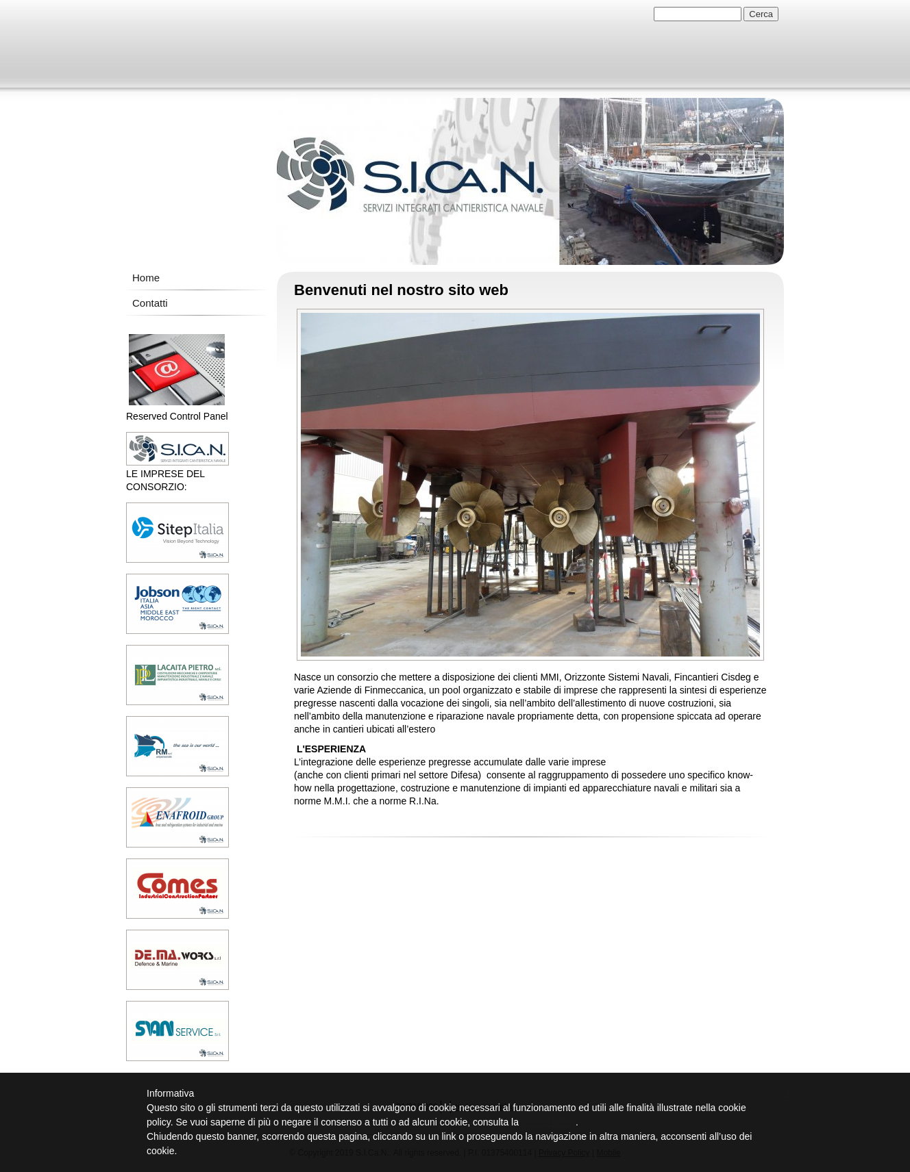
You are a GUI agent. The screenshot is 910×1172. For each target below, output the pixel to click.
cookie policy (548, 1122)
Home (146, 277)
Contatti (150, 303)
